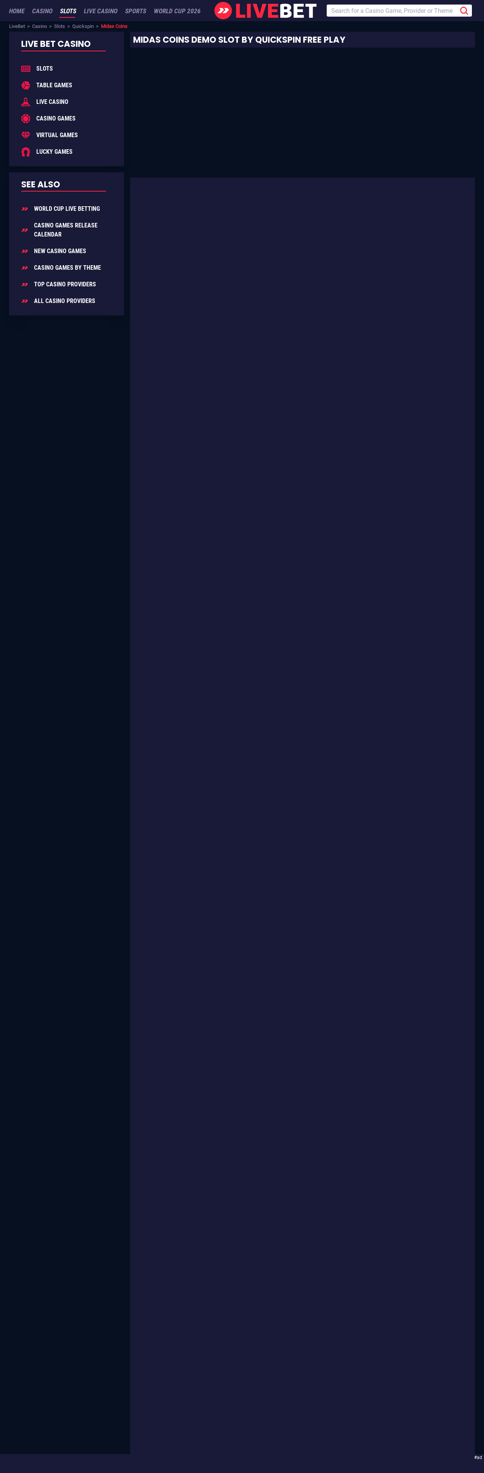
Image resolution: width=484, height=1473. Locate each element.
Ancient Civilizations (338, 395)
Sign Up (155, 1323)
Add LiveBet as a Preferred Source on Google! (99, 1361)
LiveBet (17, 26)
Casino (39, 26)
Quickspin (83, 26)
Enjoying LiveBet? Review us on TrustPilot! (95, 1409)
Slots (59, 26)
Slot (341, 211)
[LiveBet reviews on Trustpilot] (93, 1423)
